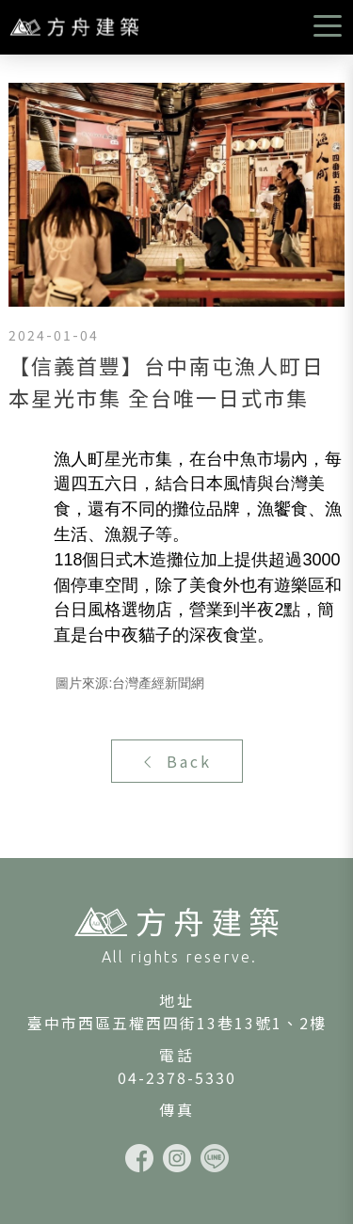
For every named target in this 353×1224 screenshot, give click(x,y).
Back (176, 761)
